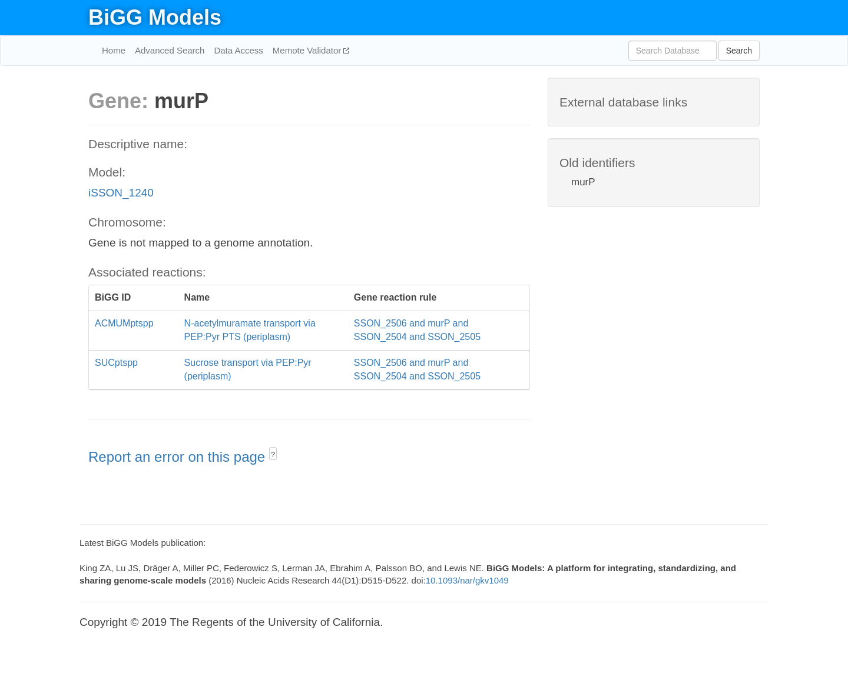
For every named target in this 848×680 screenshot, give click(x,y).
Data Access (238, 50)
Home (113, 50)
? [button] (273, 455)
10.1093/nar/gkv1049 (467, 580)
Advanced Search (169, 50)
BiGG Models (154, 17)
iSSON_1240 (121, 192)
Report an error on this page (178, 457)
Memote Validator (308, 50)
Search (739, 50)
